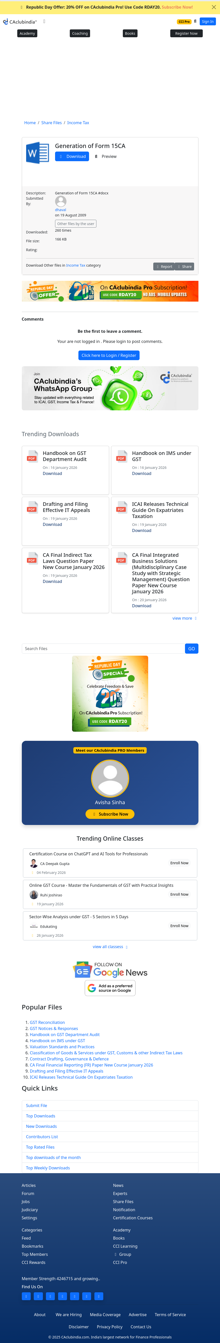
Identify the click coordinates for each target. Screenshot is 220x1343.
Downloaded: (37, 232)
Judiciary (30, 1209)
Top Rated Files (40, 1147)
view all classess (111, 946)
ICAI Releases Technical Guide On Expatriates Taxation (160, 510)
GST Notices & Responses (54, 1028)
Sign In (208, 21)
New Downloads (41, 1126)
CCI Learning (125, 1246)
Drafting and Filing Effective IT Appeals (66, 507)
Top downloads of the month (53, 1157)
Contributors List (42, 1136)
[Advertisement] (110, 80)
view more (185, 618)
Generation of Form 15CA (90, 146)
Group (122, 1254)
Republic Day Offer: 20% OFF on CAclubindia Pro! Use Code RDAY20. (106, 7)
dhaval (60, 209)
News (118, 1185)
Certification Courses (133, 1218)
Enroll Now (179, 862)
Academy (27, 33)
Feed (26, 1238)
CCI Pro (120, 1262)
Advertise (138, 1314)
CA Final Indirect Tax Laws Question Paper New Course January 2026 (74, 561)
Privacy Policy (110, 1327)
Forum (28, 1193)
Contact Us (141, 1327)
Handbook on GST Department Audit (65, 456)
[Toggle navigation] (44, 21)
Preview (105, 156)
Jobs (26, 1201)
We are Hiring (69, 1314)
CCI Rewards (34, 1262)
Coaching (80, 33)
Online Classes (110, 838)
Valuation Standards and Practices (62, 1047)
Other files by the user (75, 223)
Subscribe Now (110, 814)
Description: (36, 193)
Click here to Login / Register (109, 355)
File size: (33, 240)
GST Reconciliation (47, 1022)
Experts (120, 1193)
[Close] (214, 7)
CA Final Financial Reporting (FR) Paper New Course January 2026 (91, 1065)
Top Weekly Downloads (48, 1168)
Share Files (123, 1201)
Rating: (32, 249)
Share (184, 266)
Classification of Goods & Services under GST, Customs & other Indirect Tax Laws (106, 1053)
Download (72, 156)
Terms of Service (170, 1314)
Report (164, 266)
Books (130, 33)
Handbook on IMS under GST (162, 456)
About (39, 1314)
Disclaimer (79, 1327)
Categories (32, 1230)
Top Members (35, 1254)
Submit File (36, 1105)
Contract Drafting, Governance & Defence (69, 1059)
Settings (29, 1218)
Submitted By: (34, 201)
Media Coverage (105, 1314)
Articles (29, 1185)
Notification (124, 1209)
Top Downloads (40, 1116)
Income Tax (75, 265)
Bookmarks (32, 1246)
